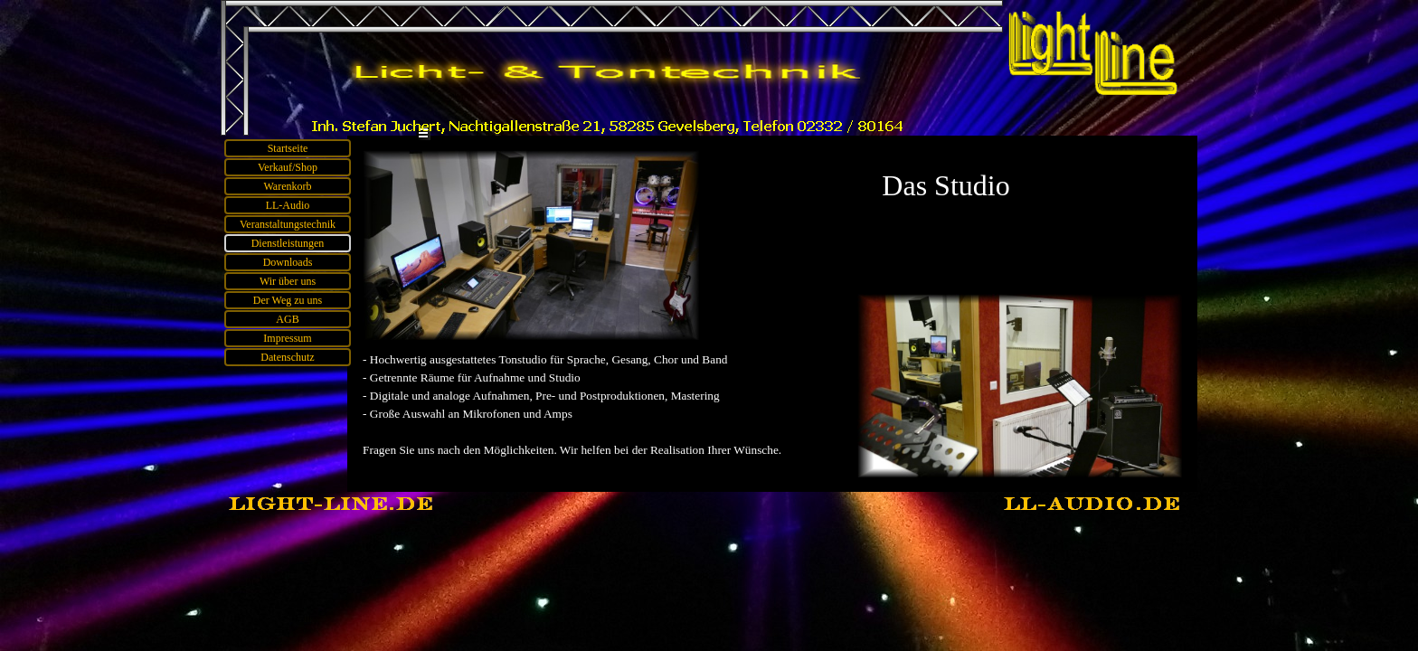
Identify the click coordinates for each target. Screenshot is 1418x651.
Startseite (288, 148)
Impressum (287, 338)
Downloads (288, 262)
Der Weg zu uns (287, 300)
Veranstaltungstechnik (288, 224)
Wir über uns (288, 281)
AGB (287, 319)
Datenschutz (287, 357)
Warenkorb (287, 186)
